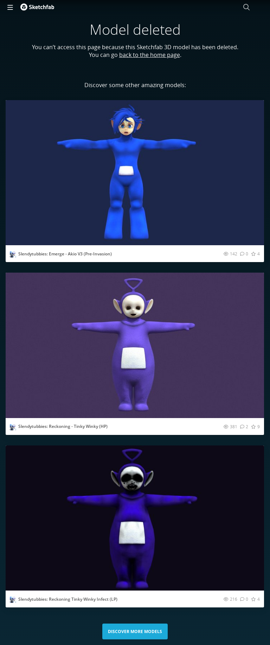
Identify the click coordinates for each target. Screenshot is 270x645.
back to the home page (149, 55)
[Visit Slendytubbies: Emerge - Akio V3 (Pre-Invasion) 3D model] (135, 172)
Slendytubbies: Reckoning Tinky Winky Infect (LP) (67, 599)
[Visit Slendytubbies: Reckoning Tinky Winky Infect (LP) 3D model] (135, 518)
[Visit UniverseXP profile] (13, 254)
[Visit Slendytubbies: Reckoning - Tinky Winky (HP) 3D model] (135, 345)
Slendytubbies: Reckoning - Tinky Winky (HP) (63, 426)
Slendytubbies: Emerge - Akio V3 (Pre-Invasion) (65, 254)
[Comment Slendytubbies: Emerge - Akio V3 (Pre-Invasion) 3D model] (244, 253)
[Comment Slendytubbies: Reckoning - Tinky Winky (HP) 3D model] (244, 426)
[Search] (246, 7)
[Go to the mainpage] (37, 7)
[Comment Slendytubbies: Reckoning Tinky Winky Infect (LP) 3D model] (244, 599)
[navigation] (10, 7)
